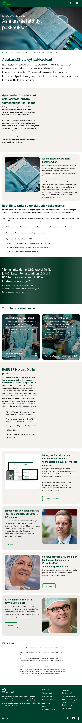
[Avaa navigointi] (77, 3)
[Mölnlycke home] (7, 3)
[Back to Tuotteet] (12, 52)
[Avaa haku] (70, 3)
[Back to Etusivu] (4, 52)
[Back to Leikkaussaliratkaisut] (24, 52)
